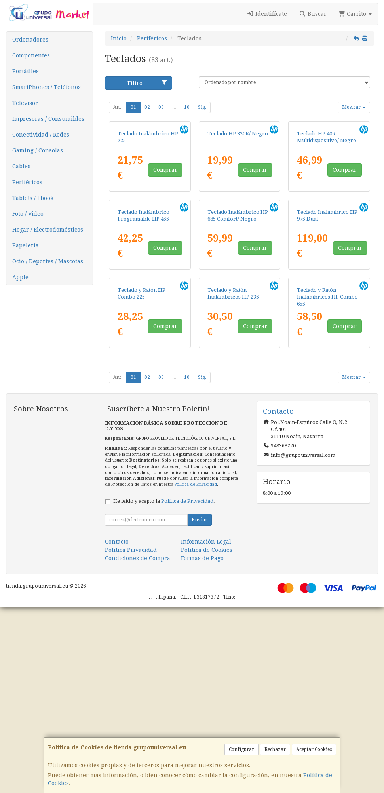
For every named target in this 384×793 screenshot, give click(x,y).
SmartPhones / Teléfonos (46, 87)
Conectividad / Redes (40, 134)
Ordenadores (30, 39)
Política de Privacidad (196, 670)
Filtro (147, 82)
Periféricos (27, 182)
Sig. (202, 107)
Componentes (31, 55)
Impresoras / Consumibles (48, 119)
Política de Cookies (206, 735)
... (174, 107)
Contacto (117, 727)
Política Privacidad (131, 735)
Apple (20, 277)
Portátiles (25, 71)
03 (161, 107)
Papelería (25, 245)
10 (187, 107)
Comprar (165, 231)
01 (133, 107)
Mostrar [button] (354, 107)
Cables (21, 166)
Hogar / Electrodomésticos (47, 229)
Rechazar (275, 749)
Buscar (313, 14)
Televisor (25, 103)
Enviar (199, 705)
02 (147, 107)
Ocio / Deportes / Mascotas (47, 261)
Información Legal (206, 727)
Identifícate (267, 14)
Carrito (355, 14)
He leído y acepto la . (164, 687)
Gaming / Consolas (37, 150)
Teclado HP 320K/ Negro (237, 195)
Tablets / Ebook (32, 198)
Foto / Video (28, 214)
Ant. (117, 107)
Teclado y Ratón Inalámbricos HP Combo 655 (327, 483)
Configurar (241, 749)
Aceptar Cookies (314, 749)
